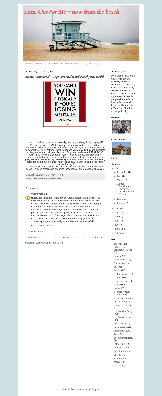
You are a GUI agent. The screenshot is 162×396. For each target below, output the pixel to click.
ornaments (120, 330)
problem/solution (123, 338)
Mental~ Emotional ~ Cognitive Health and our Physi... (125, 188)
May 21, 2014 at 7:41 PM (42, 225)
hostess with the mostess (122, 293)
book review (120, 259)
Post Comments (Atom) (51, 242)
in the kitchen (121, 298)
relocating (119, 344)
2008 (117, 229)
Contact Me (51, 63)
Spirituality (56, 178)
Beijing (118, 256)
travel (117, 362)
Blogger (95, 389)
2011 (117, 216)
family (117, 270)
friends (118, 277)
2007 (117, 233)
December (122, 172)
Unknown (36, 193)
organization (121, 327)
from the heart (121, 281)
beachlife (119, 243)
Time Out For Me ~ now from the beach (71, 12)
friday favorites (122, 274)
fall (115, 266)
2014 (117, 168)
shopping (119, 347)
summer (118, 358)
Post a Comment (37, 231)
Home (28, 63)
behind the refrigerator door (123, 248)
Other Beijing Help (70, 63)
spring (117, 354)
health (117, 284)
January (121, 203)
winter (117, 365)
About (38, 63)
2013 (117, 208)
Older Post (99, 237)
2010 (117, 220)
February (122, 199)
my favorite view (122, 317)
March (121, 180)
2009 (117, 224)
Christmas (119, 263)
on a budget (120, 323)
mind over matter (41, 178)
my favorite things (123, 311)
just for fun (120, 301)
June (119, 176)
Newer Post (32, 237)
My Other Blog (91, 63)
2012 (117, 212)
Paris (116, 334)
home (117, 288)
